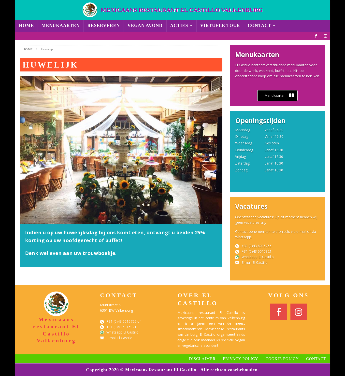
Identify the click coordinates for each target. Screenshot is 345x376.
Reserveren (103, 25)
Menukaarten (61, 25)
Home (26, 25)
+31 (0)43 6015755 (257, 245)
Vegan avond (145, 25)
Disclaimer (202, 359)
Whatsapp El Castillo (258, 256)
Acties (179, 25)
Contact (259, 25)
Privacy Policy (240, 359)
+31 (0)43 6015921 (257, 251)
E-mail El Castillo (255, 262)
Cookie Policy (282, 359)
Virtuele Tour (220, 25)
